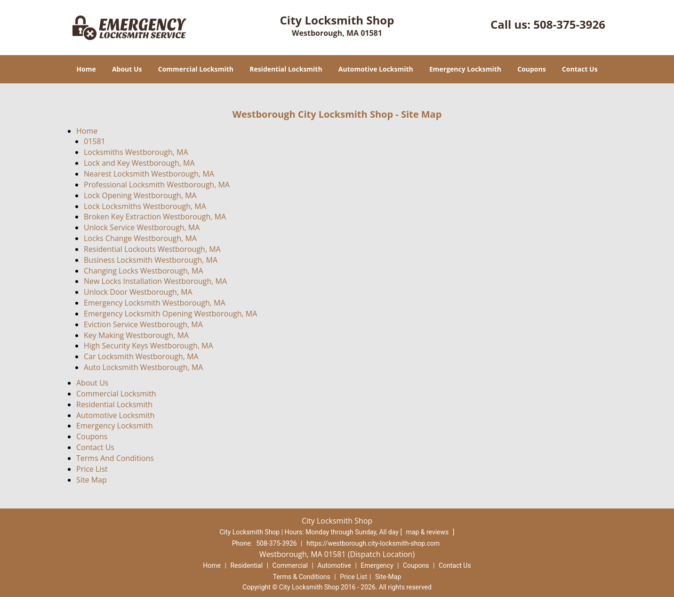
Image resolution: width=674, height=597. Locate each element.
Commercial (290, 565)
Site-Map (388, 577)
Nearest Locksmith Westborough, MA (149, 174)
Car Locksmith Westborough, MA (141, 356)
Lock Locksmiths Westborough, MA (145, 206)
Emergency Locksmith (465, 69)
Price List (92, 469)
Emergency (377, 565)
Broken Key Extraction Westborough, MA (155, 216)
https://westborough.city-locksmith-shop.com (373, 543)
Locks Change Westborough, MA (140, 238)
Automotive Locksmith (375, 69)
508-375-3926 (569, 24)
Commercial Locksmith (195, 69)
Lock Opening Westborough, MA (140, 195)
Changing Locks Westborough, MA (143, 271)
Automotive (334, 565)
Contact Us (580, 69)
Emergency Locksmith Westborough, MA (154, 303)
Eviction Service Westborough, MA (143, 324)
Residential (246, 565)
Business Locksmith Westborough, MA (150, 260)
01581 (94, 141)
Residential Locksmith (285, 69)
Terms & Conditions (301, 577)
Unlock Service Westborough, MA (142, 227)
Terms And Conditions (115, 458)
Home (86, 69)
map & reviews (428, 532)
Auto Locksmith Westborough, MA (143, 367)
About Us (127, 69)
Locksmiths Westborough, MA (136, 152)
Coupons (531, 69)
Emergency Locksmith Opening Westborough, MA (170, 313)
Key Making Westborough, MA (136, 335)
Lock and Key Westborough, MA (139, 163)
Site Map (91, 480)
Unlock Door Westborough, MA (138, 292)
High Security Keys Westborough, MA (148, 345)
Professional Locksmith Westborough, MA (157, 184)
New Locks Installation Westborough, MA (155, 281)
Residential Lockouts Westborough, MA (152, 249)
